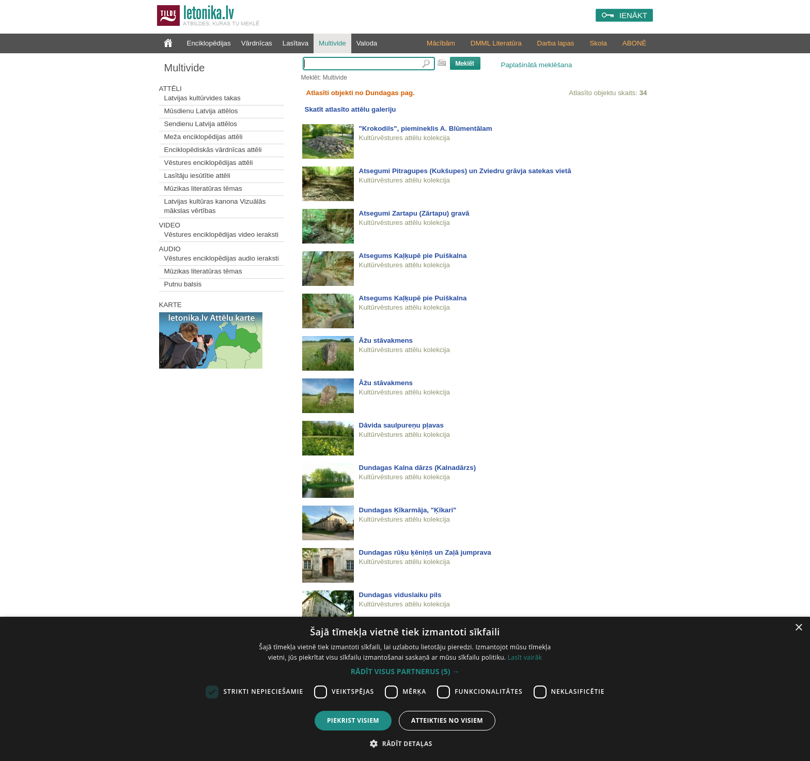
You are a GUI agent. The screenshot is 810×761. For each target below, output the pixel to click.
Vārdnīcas (256, 43)
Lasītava (295, 43)
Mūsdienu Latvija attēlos (201, 111)
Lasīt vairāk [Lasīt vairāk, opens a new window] (525, 657)
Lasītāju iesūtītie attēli (197, 175)
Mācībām (441, 43)
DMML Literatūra (496, 43)
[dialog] (405, 689)
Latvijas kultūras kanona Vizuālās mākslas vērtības (215, 206)
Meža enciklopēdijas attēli (203, 137)
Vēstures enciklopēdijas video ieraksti (221, 234)
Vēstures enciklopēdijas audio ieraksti (221, 258)
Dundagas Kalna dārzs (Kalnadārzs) (417, 467)
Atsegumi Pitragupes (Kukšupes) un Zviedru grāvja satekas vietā (465, 171)
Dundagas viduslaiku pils (400, 595)
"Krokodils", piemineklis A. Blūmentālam (425, 128)
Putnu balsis (183, 284)
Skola (597, 43)
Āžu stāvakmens (386, 340)
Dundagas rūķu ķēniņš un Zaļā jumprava (425, 552)
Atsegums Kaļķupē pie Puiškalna (413, 256)
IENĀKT (633, 15)
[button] (405, 671)
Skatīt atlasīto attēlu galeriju (350, 109)
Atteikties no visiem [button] (447, 720)
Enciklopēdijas (209, 43)
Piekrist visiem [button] (353, 720)
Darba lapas (555, 43)
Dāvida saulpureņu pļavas (401, 425)
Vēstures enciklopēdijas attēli (208, 162)
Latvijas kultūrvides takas (202, 98)
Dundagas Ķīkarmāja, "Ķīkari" (408, 510)
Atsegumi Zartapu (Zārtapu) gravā (414, 213)
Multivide (332, 43)
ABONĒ (634, 43)
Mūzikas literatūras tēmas (203, 188)
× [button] (798, 628)
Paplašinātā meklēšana (536, 65)
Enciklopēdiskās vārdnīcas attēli (213, 150)
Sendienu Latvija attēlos (201, 124)
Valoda (367, 43)
